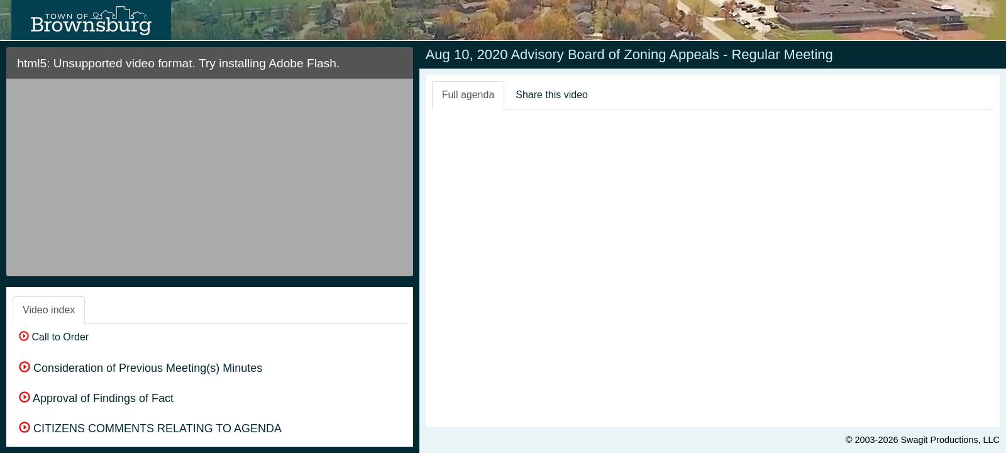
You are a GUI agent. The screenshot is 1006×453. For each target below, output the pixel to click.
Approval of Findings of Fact (96, 398)
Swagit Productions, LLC (950, 440)
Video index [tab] (49, 310)
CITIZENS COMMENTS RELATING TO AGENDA (150, 428)
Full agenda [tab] (468, 94)
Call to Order (54, 337)
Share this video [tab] (552, 94)
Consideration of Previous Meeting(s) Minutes (140, 368)
